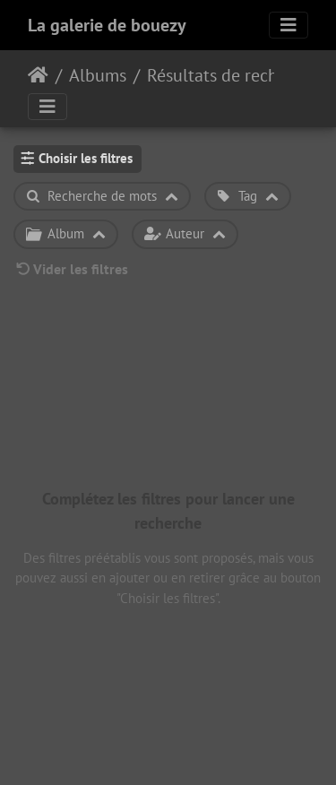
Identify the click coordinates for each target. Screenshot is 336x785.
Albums (97, 75)
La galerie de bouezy (107, 25)
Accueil (38, 75)
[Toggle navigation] (288, 25)
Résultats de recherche (222, 75)
